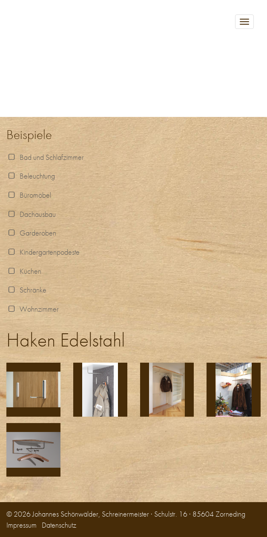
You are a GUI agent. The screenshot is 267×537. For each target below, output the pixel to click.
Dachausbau (31, 214)
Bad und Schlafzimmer (45, 157)
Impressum (21, 525)
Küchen (23, 271)
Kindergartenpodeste (43, 252)
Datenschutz (59, 525)
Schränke (26, 290)
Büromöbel (28, 195)
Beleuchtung (30, 176)
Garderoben (31, 233)
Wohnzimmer (32, 309)
